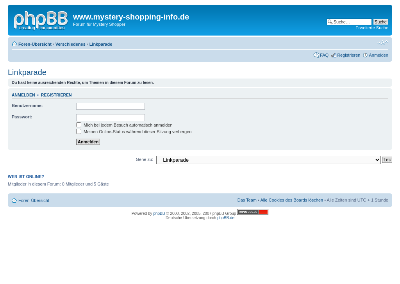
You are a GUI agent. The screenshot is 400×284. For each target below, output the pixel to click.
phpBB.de (225, 218)
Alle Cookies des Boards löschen (291, 200)
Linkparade (100, 44)
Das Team (247, 200)
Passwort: (22, 116)
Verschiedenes (70, 44)
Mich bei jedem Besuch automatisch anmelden (124, 125)
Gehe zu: (144, 159)
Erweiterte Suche (371, 27)
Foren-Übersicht (35, 44)
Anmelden (378, 55)
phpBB (159, 213)
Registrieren (348, 55)
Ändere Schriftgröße (382, 42)
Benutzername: (27, 105)
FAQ (324, 55)
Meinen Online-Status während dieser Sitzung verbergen (133, 131)
